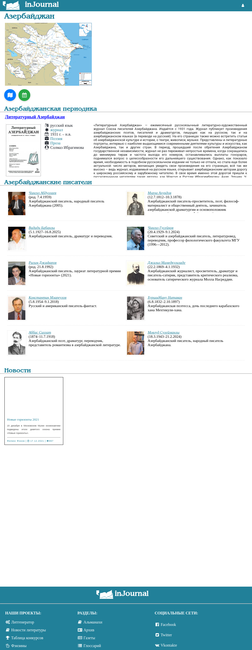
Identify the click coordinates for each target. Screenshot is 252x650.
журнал (56, 130)
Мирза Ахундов (159, 193)
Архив (88, 630)
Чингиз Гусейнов (160, 228)
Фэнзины (19, 646)
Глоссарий (92, 646)
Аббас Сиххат (40, 332)
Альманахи (92, 622)
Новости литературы (28, 630)
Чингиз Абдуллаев (42, 193)
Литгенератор (22, 622)
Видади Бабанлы (42, 228)
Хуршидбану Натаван (165, 297)
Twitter (166, 635)
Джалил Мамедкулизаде (166, 263)
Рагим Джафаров (43, 263)
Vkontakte (169, 645)
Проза (55, 143)
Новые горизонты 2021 (23, 419)
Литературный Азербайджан (35, 116)
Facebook (168, 624)
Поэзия (56, 139)
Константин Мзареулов (47, 297)
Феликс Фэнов (16, 441)
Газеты (89, 638)
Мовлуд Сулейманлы (163, 332)
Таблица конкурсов (27, 638)
